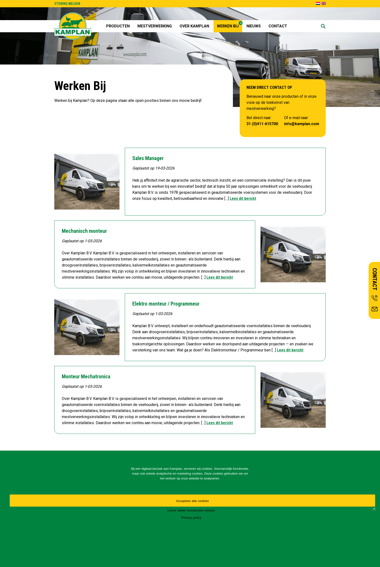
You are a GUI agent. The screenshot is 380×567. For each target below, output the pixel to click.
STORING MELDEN (67, 4)
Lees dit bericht (243, 198)
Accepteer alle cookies (192, 501)
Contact (278, 26)
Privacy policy (191, 517)
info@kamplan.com (301, 124)
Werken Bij (229, 24)
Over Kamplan (194, 26)
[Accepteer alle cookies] (374, 508)
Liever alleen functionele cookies (191, 510)
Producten (118, 26)
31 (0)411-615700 (262, 124)
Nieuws (253, 26)
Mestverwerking (154, 26)
